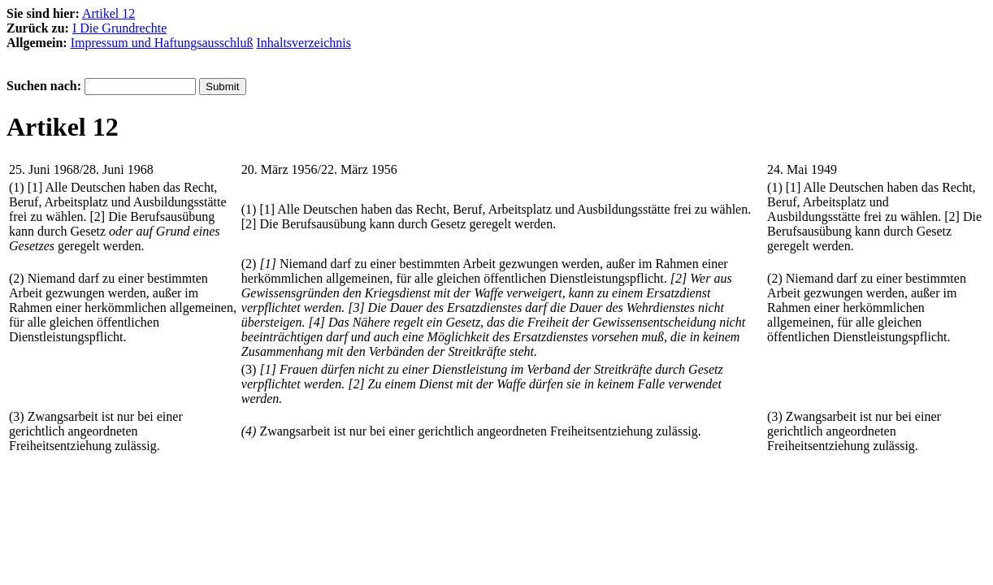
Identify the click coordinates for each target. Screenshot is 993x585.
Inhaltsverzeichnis (304, 43)
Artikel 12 (108, 13)
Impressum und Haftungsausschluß (162, 43)
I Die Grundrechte (119, 28)
